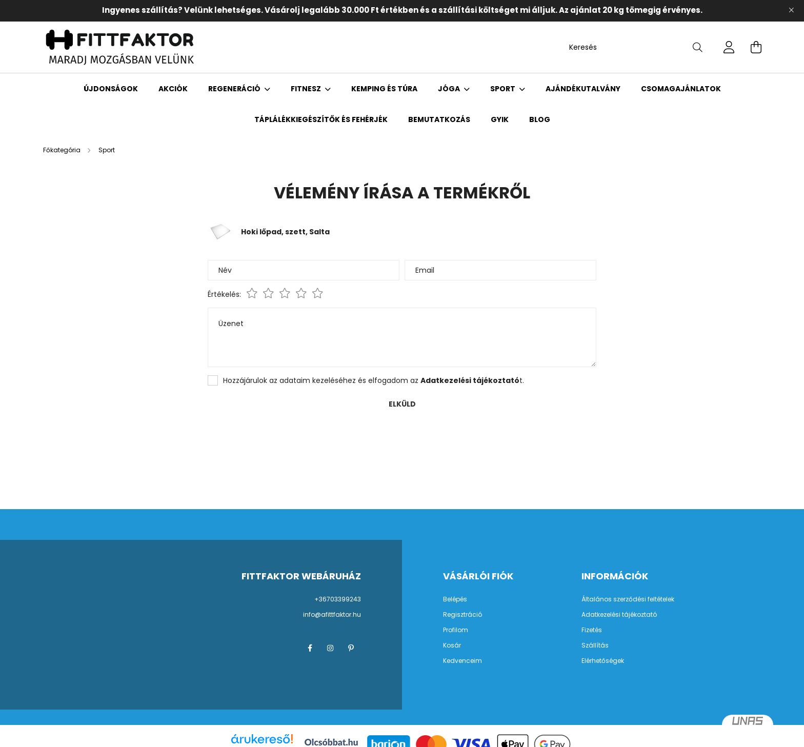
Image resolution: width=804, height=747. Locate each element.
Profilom (455, 630)
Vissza (69, 440)
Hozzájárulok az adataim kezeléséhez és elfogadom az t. (373, 380)
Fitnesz (307, 89)
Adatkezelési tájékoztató (619, 614)
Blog (539, 119)
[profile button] (729, 47)
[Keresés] (636, 47)
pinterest (350, 648)
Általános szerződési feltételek (627, 599)
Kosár (452, 645)
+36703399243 (337, 599)
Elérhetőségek (602, 660)
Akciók (173, 89)
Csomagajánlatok (681, 89)
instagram (330, 648)
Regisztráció (462, 614)
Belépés (455, 599)
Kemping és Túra (384, 89)
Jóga (449, 89)
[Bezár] (791, 10)
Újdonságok (111, 89)
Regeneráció (235, 89)
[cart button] (756, 47)
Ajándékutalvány (583, 89)
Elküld (402, 404)
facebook (309, 648)
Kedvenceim (462, 660)
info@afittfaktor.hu (332, 614)
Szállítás (595, 645)
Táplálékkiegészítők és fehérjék (321, 119)
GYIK (500, 119)
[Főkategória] (62, 150)
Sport (503, 89)
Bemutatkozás (439, 119)
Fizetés (591, 630)
